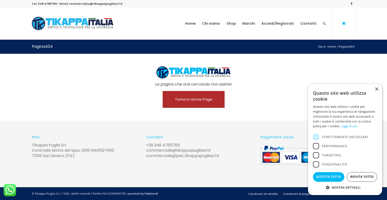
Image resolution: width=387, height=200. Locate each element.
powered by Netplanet (143, 194)
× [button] (376, 89)
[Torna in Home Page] (194, 99)
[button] (345, 187)
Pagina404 (42, 46)
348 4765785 (47, 4)
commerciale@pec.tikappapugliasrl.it (182, 156)
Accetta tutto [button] (328, 177)
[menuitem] (190, 23)
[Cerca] (324, 23)
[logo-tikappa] (72, 23)
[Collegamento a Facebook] (351, 3)
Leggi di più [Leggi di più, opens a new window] (349, 126)
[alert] (345, 139)
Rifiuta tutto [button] (362, 177)
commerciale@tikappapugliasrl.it (96, 4)
